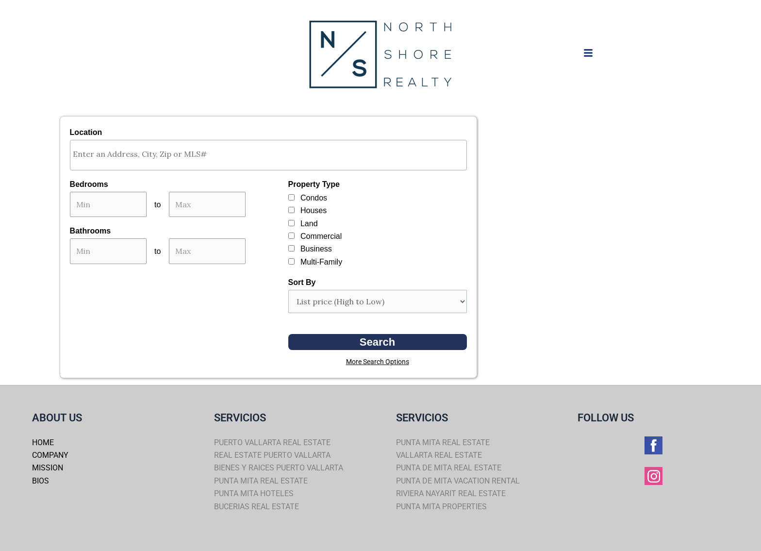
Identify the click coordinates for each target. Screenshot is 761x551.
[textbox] (271, 154)
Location (86, 132)
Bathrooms (90, 231)
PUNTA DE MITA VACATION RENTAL (458, 480)
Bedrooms (89, 184)
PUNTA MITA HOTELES (254, 493)
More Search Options (377, 362)
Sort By (302, 282)
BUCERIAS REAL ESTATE (256, 506)
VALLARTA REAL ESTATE (439, 455)
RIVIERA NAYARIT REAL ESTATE (451, 493)
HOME (43, 442)
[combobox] (268, 155)
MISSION (47, 467)
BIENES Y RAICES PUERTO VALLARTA (278, 467)
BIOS (40, 480)
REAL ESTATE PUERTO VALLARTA (272, 455)
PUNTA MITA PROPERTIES (441, 506)
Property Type (314, 184)
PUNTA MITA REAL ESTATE (261, 480)
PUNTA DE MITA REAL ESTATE (448, 467)
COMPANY (50, 455)
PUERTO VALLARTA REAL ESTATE (272, 442)
